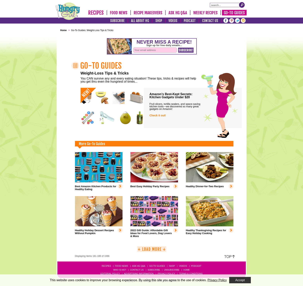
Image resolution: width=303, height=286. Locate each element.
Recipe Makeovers (148, 12)
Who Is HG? (119, 270)
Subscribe (117, 21)
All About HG (140, 21)
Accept (240, 280)
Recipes (96, 12)
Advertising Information (139, 273)
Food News (119, 12)
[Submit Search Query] (242, 5)
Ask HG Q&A (178, 12)
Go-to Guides (157, 266)
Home (186, 270)
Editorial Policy (110, 273)
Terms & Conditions (191, 273)
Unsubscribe (171, 270)
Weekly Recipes (205, 12)
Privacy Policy (166, 273)
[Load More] (151, 250)
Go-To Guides (234, 12)
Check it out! (158, 115)
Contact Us (210, 21)
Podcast (190, 21)
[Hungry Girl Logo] (67, 11)
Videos (173, 21)
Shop (158, 21)
